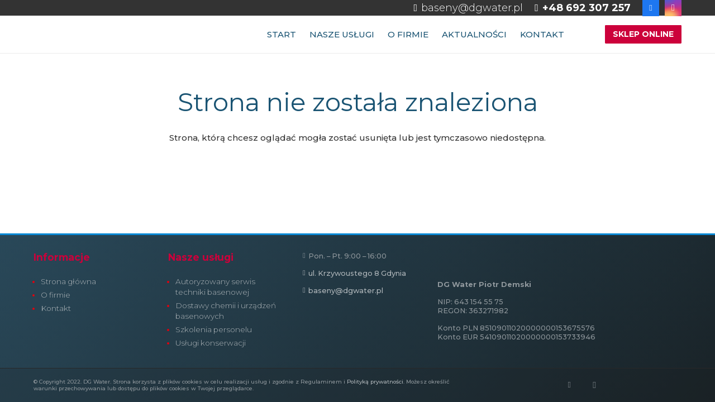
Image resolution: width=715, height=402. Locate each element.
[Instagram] (594, 385)
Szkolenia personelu (213, 329)
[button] (582, 35)
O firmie (55, 294)
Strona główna (68, 281)
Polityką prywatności (375, 382)
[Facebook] (569, 385)
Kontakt (56, 308)
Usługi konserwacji (210, 342)
